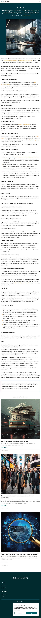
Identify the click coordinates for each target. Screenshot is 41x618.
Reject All (20, 613)
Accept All (31, 613)
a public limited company (25, 60)
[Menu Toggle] (39, 1)
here (35, 337)
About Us (3, 585)
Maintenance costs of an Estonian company (14, 441)
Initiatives (3, 594)
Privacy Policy (20, 601)
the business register (32, 140)
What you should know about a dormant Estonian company (19, 554)
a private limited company (10, 60)
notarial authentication (24, 124)
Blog (2, 596)
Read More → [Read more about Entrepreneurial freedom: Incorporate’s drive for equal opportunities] (4, 505)
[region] (26, 609)
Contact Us (4, 587)
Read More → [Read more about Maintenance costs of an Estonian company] (4, 447)
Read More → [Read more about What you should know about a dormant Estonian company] (4, 562)
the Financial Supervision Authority (22, 283)
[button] (17, 7)
